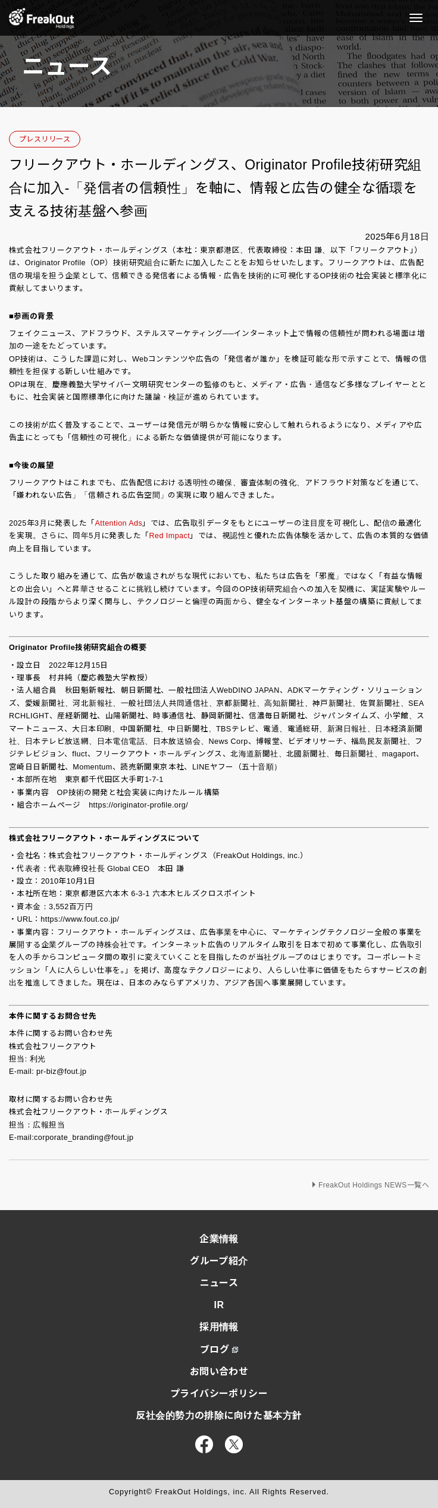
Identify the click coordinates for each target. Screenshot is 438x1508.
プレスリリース (44, 139)
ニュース (219, 1283)
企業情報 (219, 1239)
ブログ (219, 1349)
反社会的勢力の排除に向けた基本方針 (219, 1415)
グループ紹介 (219, 1261)
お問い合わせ (219, 1371)
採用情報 (219, 1327)
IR (219, 1305)
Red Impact (169, 536)
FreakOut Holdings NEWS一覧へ (373, 1185)
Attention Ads (118, 523)
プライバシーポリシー (219, 1393)
